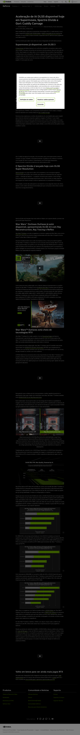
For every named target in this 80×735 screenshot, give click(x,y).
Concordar (40, 104)
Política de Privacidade (52, 88)
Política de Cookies (24, 89)
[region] (41, 91)
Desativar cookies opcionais (45, 99)
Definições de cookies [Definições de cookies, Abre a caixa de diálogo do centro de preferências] (26, 99)
